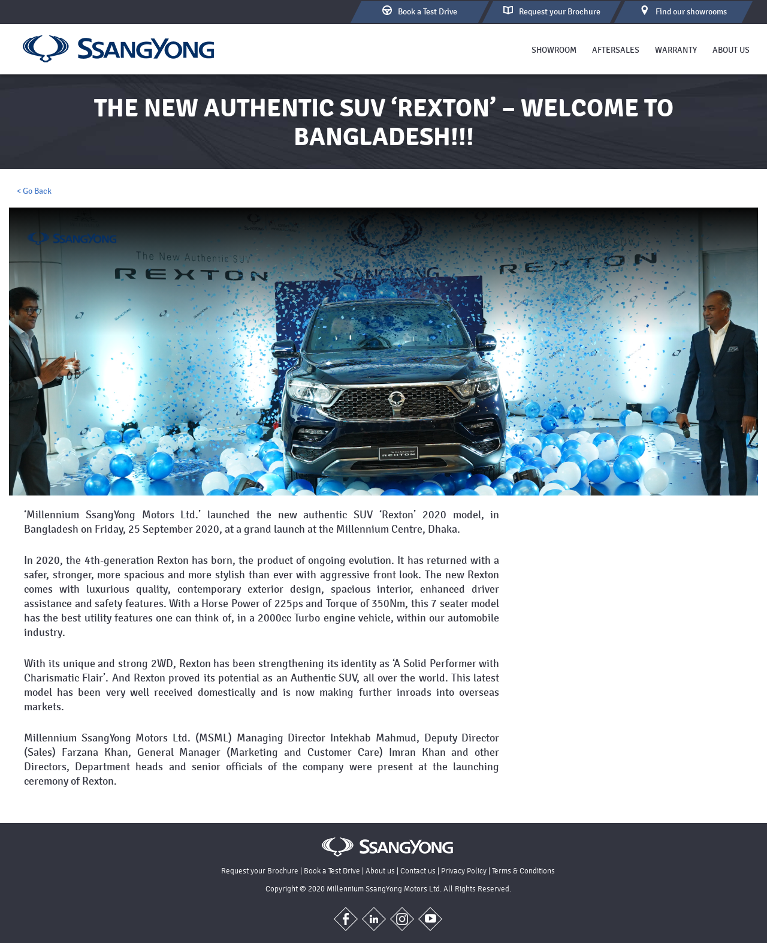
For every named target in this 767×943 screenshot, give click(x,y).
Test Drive (419, 11)
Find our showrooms (683, 11)
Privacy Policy (464, 870)
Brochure (551, 11)
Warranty (676, 50)
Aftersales (615, 50)
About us (731, 50)
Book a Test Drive (332, 870)
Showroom (554, 50)
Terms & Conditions (523, 870)
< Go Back (34, 191)
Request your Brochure (259, 870)
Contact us (418, 870)
